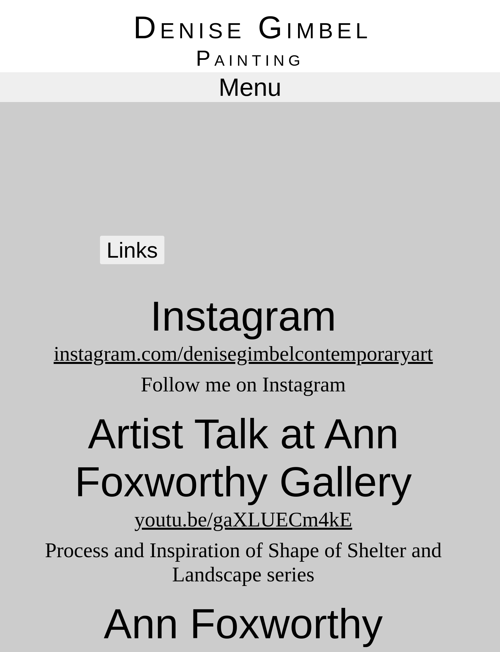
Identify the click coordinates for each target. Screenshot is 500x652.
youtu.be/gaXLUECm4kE (243, 519)
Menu (250, 87)
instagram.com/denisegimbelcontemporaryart (243, 353)
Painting (250, 58)
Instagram (243, 316)
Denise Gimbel (252, 27)
